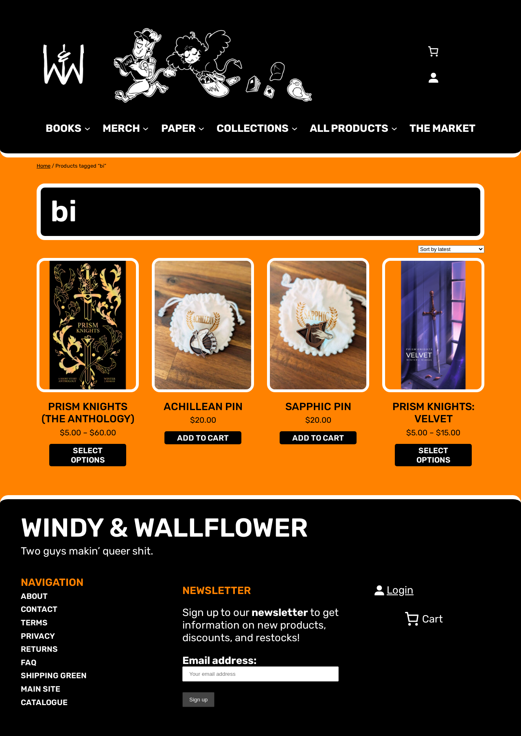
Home (43, 166)
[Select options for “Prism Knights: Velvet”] (433, 455)
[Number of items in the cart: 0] (433, 51)
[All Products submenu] (394, 128)
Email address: (260, 667)
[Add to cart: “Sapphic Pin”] (318, 437)
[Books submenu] (87, 128)
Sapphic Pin (318, 406)
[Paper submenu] (201, 128)
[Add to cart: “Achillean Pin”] (202, 437)
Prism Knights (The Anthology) (88, 412)
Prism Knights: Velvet (433, 412)
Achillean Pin (203, 406)
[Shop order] (451, 249)
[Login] (433, 77)
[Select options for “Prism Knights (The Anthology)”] (87, 455)
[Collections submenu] (294, 128)
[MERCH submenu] (145, 128)
